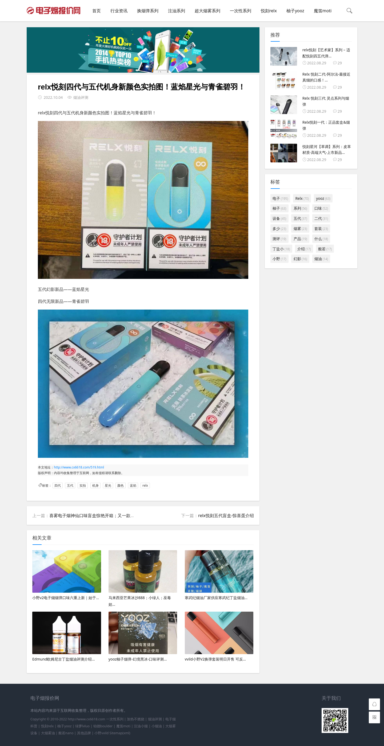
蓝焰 (133, 485)
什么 (321, 238)
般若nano (65, 733)
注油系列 (176, 11)
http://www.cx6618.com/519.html (79, 467)
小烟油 (156, 726)
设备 (279, 218)
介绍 (304, 248)
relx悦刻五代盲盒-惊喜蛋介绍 (226, 515)
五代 (70, 485)
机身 (95, 485)
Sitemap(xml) (120, 733)
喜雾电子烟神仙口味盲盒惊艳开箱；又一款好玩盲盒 (98, 515)
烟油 (321, 258)
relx (145, 485)
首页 (96, 11)
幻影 (300, 258)
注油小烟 (141, 726)
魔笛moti (323, 11)
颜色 (120, 485)
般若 (325, 248)
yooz (323, 198)
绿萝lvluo (82, 726)
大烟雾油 (48, 733)
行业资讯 (118, 11)
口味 (321, 208)
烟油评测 (155, 719)
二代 (321, 218)
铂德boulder (103, 726)
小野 (279, 258)
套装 (321, 228)
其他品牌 (84, 733)
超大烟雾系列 (207, 11)
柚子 (279, 208)
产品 (300, 238)
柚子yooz (295, 11)
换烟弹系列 (147, 11)
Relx (302, 198)
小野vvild (101, 733)
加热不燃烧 (135, 719)
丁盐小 (281, 248)
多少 (279, 228)
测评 (279, 238)
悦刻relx (269, 11)
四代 (57, 485)
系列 (300, 208)
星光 (108, 485)
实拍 (82, 485)
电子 (280, 198)
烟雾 (300, 228)
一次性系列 (240, 11)
